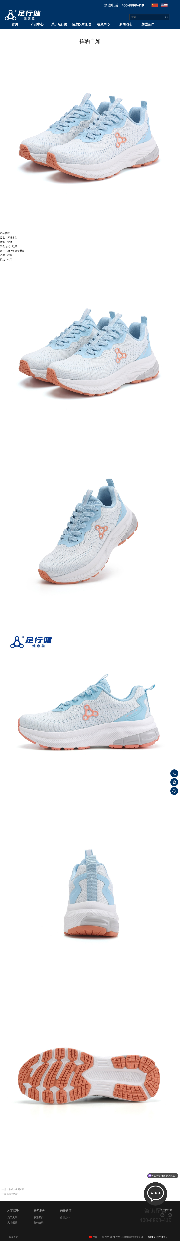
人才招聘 (12, 1222)
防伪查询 (39, 1222)
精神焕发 (13, 1193)
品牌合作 (65, 1217)
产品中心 (37, 24)
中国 (95, 1237)
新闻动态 (125, 24)
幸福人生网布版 (16, 1189)
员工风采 (12, 1217)
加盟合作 (148, 24)
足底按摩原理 (81, 24)
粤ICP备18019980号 (157, 1237)
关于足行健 (59, 24)
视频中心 (103, 24)
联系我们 (39, 1217)
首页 (15, 24)
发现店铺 (13, 1237)
